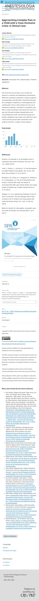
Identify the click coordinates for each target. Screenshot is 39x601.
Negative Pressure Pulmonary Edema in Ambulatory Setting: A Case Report (18, 434)
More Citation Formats (9, 302)
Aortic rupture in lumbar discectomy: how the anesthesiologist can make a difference (21, 521)
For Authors (6, 565)
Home (3, 6)
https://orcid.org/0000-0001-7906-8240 (14, 39)
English (5, 548)
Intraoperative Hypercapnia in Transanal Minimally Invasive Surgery (21, 496)
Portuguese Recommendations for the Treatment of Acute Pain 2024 (20, 486)
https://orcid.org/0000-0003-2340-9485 (14, 58)
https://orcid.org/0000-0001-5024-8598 (14, 69)
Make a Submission (10, 536)
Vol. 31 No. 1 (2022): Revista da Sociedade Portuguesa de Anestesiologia (18, 9)
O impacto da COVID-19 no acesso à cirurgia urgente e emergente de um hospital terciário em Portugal (21, 509)
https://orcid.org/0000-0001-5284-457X (14, 47)
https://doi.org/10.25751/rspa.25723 (17, 75)
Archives (10, 6)
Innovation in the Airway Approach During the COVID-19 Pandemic (20, 448)
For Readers (6, 562)
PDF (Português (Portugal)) (13, 274)
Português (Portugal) (9, 550)
